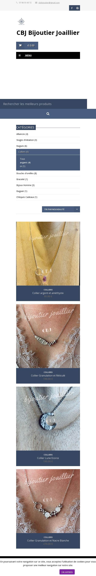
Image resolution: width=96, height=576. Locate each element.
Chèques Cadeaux (26, 197)
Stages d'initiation (26, 140)
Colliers (23, 151)
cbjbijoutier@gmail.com (49, 2)
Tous (22, 158)
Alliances (22, 134)
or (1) (22, 166)
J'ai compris (67, 571)
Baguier (21, 191)
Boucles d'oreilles (26, 173)
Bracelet (22, 179)
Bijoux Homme (25, 185)
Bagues (21, 145)
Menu (24, 55)
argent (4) (25, 162)
